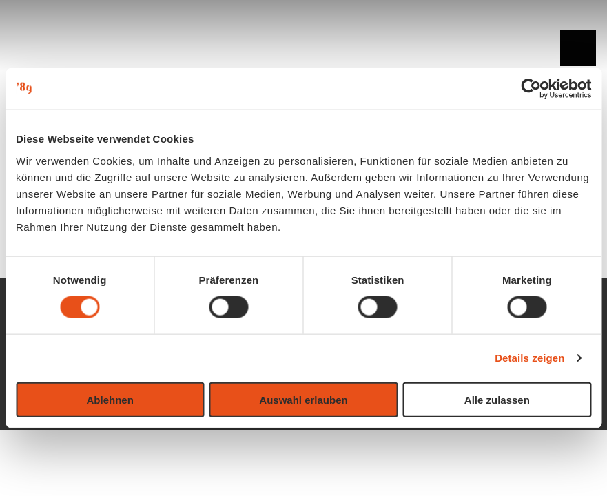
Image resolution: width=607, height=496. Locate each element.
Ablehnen (110, 399)
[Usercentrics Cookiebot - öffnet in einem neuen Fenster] (531, 89)
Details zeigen (529, 358)
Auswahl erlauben (303, 399)
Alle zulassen (497, 399)
